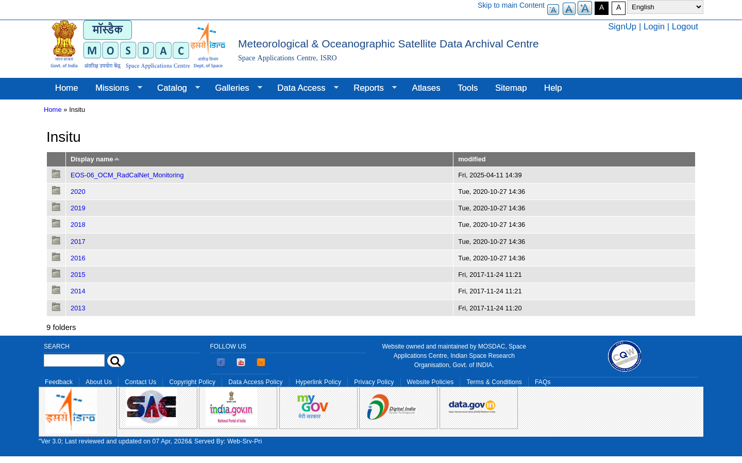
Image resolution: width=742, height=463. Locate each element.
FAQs (543, 382)
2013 (78, 308)
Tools (468, 88)
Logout (685, 26)
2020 (78, 191)
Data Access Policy (255, 382)
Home (66, 88)
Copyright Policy (192, 382)
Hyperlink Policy (318, 382)
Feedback (59, 382)
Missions (114, 88)
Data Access (303, 88)
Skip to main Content (511, 5)
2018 (78, 224)
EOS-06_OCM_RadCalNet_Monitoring (127, 175)
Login (654, 26)
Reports (371, 88)
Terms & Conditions (494, 382)
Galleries (234, 88)
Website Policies (430, 382)
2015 (78, 274)
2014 (78, 291)
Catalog (174, 88)
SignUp (622, 26)
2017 (78, 241)
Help (553, 88)
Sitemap (511, 88)
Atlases (426, 88)
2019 (78, 208)
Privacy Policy (374, 382)
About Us (99, 382)
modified (471, 159)
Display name (95, 159)
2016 (78, 258)
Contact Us (140, 382)
